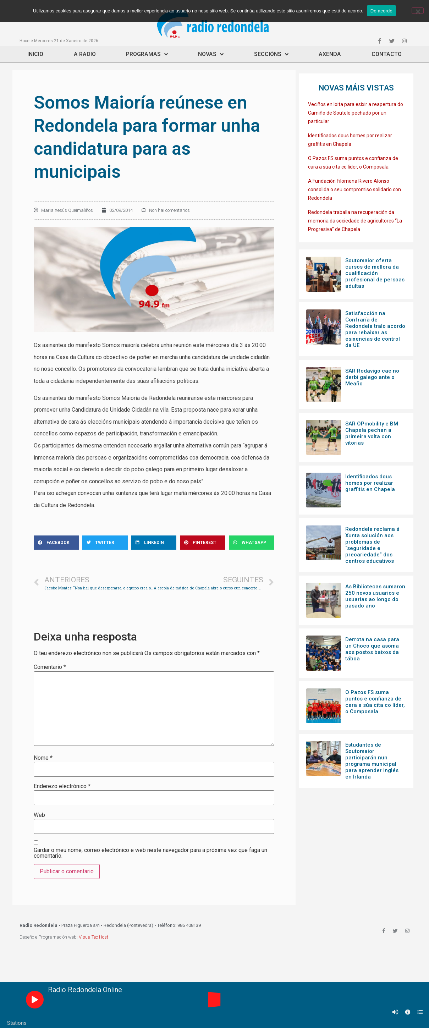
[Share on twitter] (105, 542)
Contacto (387, 54)
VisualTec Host (93, 937)
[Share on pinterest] (202, 542)
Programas (147, 54)
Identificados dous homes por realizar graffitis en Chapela (370, 483)
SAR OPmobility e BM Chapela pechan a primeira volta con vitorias (371, 433)
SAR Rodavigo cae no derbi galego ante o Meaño (372, 377)
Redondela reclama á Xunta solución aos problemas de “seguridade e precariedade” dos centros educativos (372, 545)
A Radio (85, 54)
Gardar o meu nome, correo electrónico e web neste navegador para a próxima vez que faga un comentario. (150, 853)
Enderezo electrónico (62, 786)
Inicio (35, 54)
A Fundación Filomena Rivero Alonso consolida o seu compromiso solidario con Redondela (354, 189)
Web (39, 815)
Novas (211, 54)
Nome (43, 758)
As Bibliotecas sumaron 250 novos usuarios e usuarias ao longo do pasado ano (375, 596)
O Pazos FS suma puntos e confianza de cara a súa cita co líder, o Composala (375, 702)
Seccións (271, 54)
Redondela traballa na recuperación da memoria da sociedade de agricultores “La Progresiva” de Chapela (355, 220)
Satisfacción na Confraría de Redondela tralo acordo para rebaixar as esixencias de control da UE (375, 329)
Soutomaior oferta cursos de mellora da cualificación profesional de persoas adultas (375, 273)
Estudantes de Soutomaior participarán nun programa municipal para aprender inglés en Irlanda (371, 761)
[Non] (418, 10)
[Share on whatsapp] (251, 542)
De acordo (381, 10)
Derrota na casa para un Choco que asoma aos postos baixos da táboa (372, 649)
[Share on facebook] (56, 542)
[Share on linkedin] (154, 542)
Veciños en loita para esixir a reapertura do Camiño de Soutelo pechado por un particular (355, 112)
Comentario (50, 667)
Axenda (330, 54)
